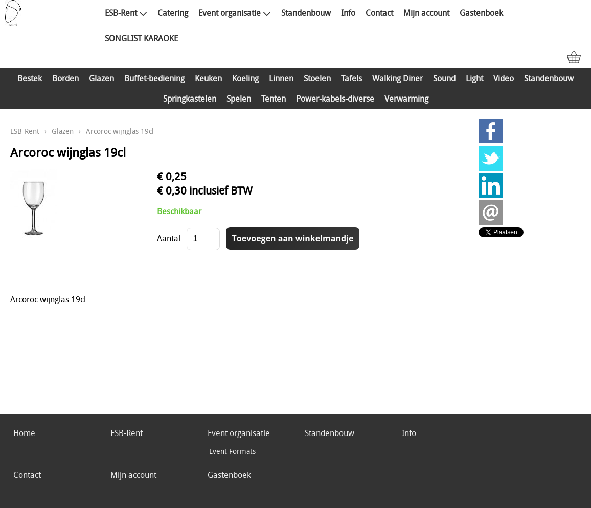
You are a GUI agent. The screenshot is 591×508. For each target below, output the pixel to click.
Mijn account (426, 12)
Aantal (168, 238)
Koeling (245, 78)
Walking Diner (397, 78)
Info (348, 12)
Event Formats (232, 451)
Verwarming (406, 98)
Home (24, 433)
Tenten (273, 98)
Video (503, 78)
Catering (172, 12)
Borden (65, 78)
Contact (379, 12)
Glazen (101, 78)
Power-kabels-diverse (335, 98)
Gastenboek (481, 12)
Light (474, 78)
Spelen (238, 98)
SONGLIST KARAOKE (141, 38)
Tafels (351, 78)
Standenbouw (306, 12)
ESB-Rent (126, 12)
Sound (444, 78)
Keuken (208, 78)
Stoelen (317, 78)
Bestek (29, 78)
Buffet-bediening (154, 78)
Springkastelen (189, 98)
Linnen (281, 78)
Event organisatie (234, 12)
